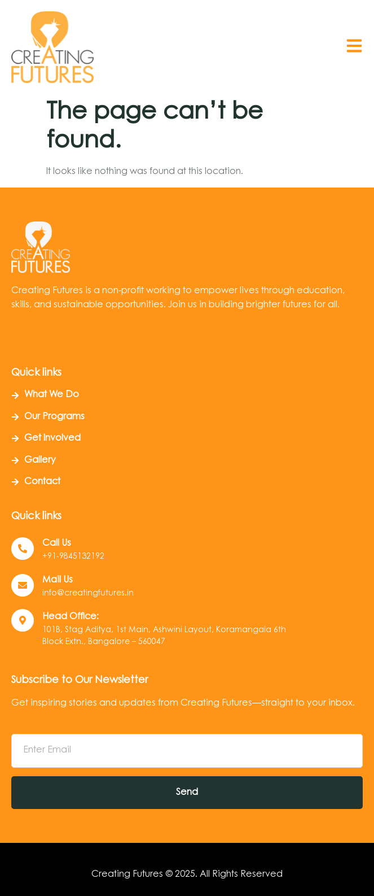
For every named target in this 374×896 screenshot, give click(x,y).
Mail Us (57, 580)
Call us (56, 543)
